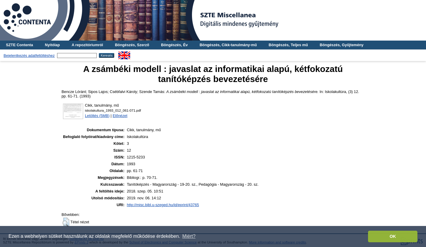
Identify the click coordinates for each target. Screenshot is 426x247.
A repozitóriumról (87, 45)
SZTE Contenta (19, 45)
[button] (65, 222)
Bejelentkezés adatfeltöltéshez (29, 55)
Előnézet (120, 115)
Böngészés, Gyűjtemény (342, 45)
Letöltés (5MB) (97, 115)
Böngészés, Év (174, 45)
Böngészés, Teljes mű (288, 45)
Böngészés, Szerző (132, 45)
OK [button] (393, 236)
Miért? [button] (188, 236)
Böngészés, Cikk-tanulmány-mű (228, 45)
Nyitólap (52, 45)
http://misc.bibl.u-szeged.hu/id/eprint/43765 (163, 205)
